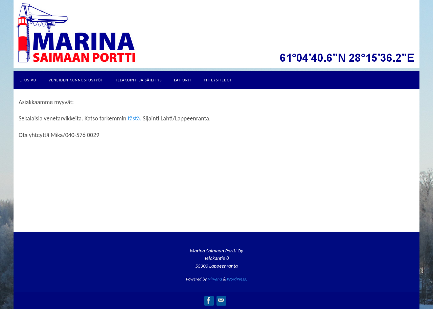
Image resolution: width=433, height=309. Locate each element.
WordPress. (237, 279)
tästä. (134, 118)
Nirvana (215, 279)
